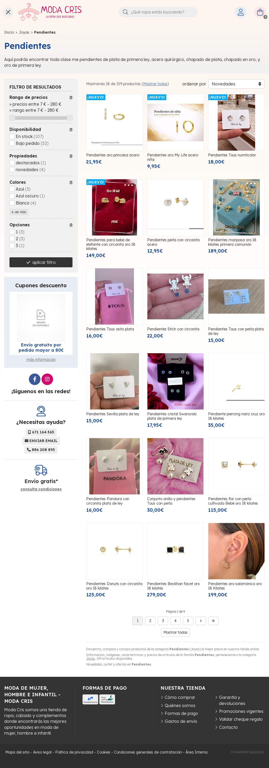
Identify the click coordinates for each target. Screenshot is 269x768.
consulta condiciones (41, 489)
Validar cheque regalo (241, 719)
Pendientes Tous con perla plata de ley (236, 331)
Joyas (90, 659)
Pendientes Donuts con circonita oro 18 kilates (114, 586)
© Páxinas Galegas (247, 752)
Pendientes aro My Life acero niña (172, 157)
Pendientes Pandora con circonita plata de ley (107, 501)
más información (41, 359)
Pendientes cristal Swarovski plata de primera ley (171, 416)
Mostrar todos (155, 83)
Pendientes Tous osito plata (110, 329)
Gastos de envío (181, 721)
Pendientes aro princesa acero (112, 155)
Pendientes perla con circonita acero (173, 242)
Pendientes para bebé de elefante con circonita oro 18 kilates (110, 244)
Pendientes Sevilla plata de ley (112, 414)
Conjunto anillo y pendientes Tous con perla (171, 501)
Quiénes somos (180, 705)
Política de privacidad (74, 752)
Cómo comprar (180, 697)
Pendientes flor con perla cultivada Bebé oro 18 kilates (233, 501)
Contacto (228, 727)
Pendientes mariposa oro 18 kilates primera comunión (232, 242)
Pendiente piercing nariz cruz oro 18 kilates (236, 416)
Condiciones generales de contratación (148, 752)
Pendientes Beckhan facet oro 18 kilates (173, 586)
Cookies (103, 752)
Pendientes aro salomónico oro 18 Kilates (235, 586)
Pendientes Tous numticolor (232, 155)
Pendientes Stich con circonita (173, 329)
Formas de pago (181, 713)
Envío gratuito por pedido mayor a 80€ (41, 347)
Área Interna (196, 752)
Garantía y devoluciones (232, 700)
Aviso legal (42, 752)
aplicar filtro (44, 262)
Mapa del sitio (17, 752)
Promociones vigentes (241, 711)
